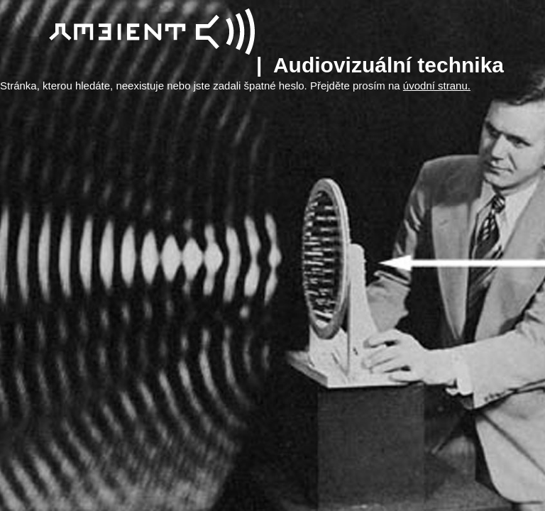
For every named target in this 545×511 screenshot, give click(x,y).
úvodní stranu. (436, 85)
